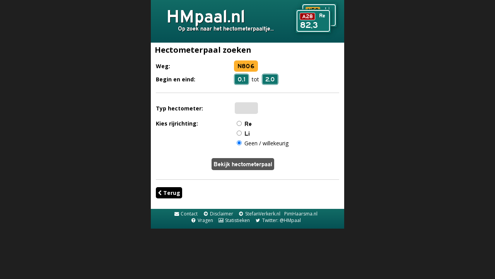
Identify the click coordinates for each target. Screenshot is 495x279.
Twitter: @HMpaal (277, 220)
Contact (186, 213)
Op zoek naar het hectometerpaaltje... (226, 28)
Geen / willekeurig (266, 143)
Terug (169, 192)
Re (248, 124)
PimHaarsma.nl (300, 213)
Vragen (201, 220)
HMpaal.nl (205, 16)
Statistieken (234, 220)
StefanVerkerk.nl (259, 213)
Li (247, 133)
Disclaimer (218, 213)
